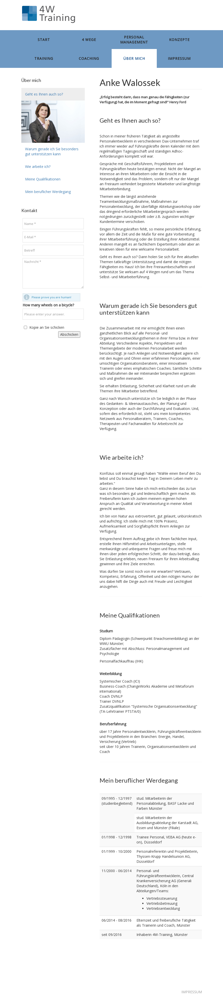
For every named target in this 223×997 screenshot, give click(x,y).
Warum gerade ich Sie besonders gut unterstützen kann (52, 151)
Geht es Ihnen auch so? (44, 94)
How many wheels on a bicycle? (48, 305)
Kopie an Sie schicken (46, 327)
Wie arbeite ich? (37, 166)
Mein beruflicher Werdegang (48, 191)
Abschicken (69, 334)
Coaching (89, 58)
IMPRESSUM (191, 991)
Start (44, 39)
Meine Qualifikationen (42, 179)
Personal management (134, 39)
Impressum (179, 58)
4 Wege (89, 39)
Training (43, 58)
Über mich (134, 58)
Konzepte (179, 39)
